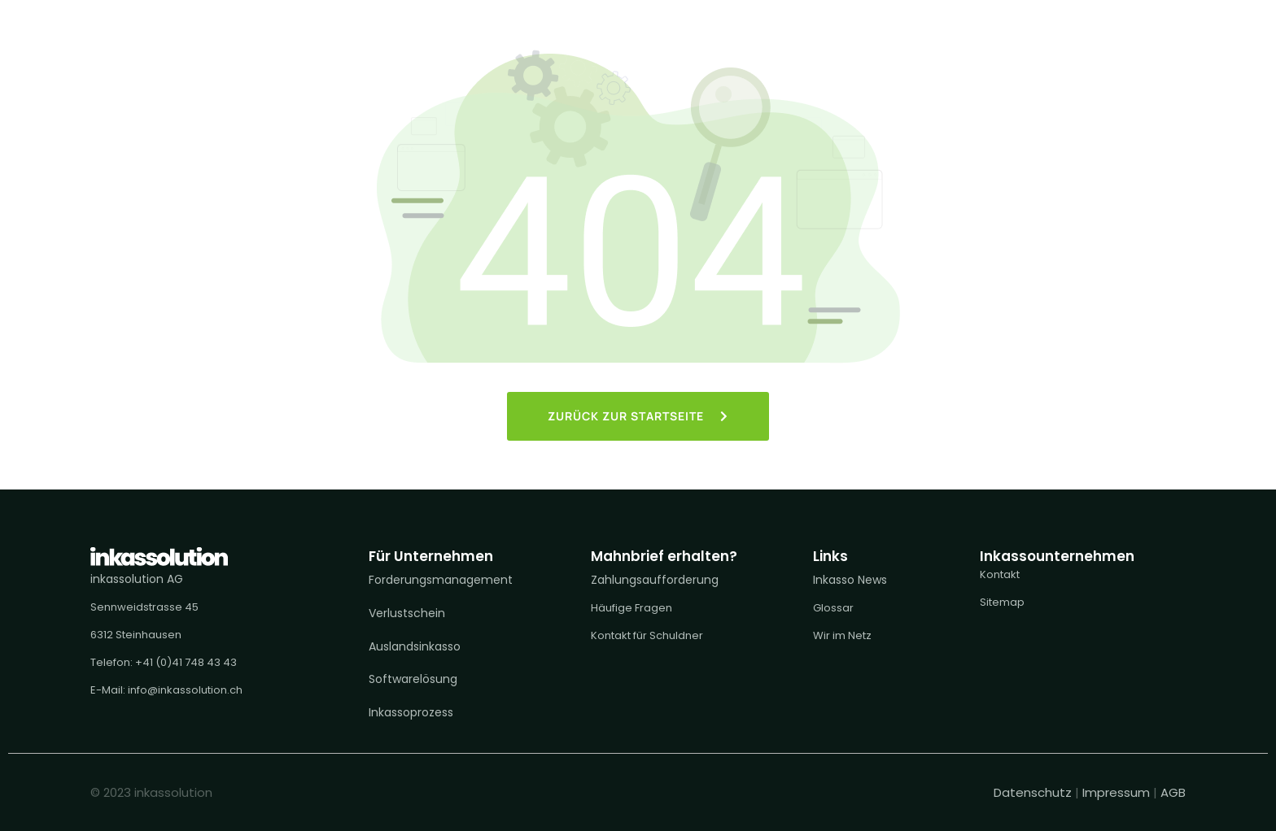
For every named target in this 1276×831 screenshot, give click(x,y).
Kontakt (1000, 574)
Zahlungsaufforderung (655, 580)
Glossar (833, 608)
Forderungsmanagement (441, 580)
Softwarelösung (413, 679)
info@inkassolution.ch (185, 690)
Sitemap (1002, 602)
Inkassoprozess (411, 712)
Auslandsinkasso (415, 646)
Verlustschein (407, 613)
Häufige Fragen (631, 608)
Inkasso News (850, 580)
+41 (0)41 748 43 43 (186, 662)
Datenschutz (1034, 792)
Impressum (1116, 792)
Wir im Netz (842, 635)
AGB (1173, 792)
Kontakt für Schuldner (647, 635)
